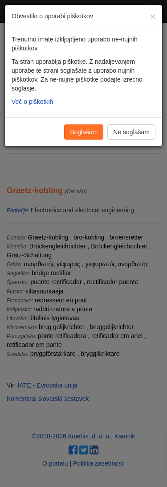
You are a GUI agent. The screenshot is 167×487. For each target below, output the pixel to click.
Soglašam (84, 132)
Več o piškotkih (32, 101)
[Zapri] (152, 16)
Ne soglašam (131, 132)
